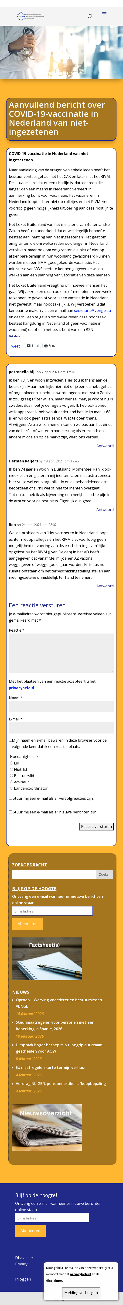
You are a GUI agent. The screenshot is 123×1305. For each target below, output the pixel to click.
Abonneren (28, 923)
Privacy (21, 1264)
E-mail (16, 719)
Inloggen (23, 1279)
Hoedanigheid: (24, 756)
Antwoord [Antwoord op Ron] (105, 586)
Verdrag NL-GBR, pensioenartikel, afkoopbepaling (61, 1083)
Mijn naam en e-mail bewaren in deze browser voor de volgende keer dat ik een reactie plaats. (59, 743)
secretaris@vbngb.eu (92, 310)
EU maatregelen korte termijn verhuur (51, 1067)
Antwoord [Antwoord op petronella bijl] (105, 445)
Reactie (16, 630)
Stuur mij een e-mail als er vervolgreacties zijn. (53, 798)
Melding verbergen (81, 1292)
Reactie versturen (96, 826)
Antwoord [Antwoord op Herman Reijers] (105, 509)
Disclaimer (24, 1257)
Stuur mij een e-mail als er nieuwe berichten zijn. (55, 812)
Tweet (14, 345)
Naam (15, 697)
